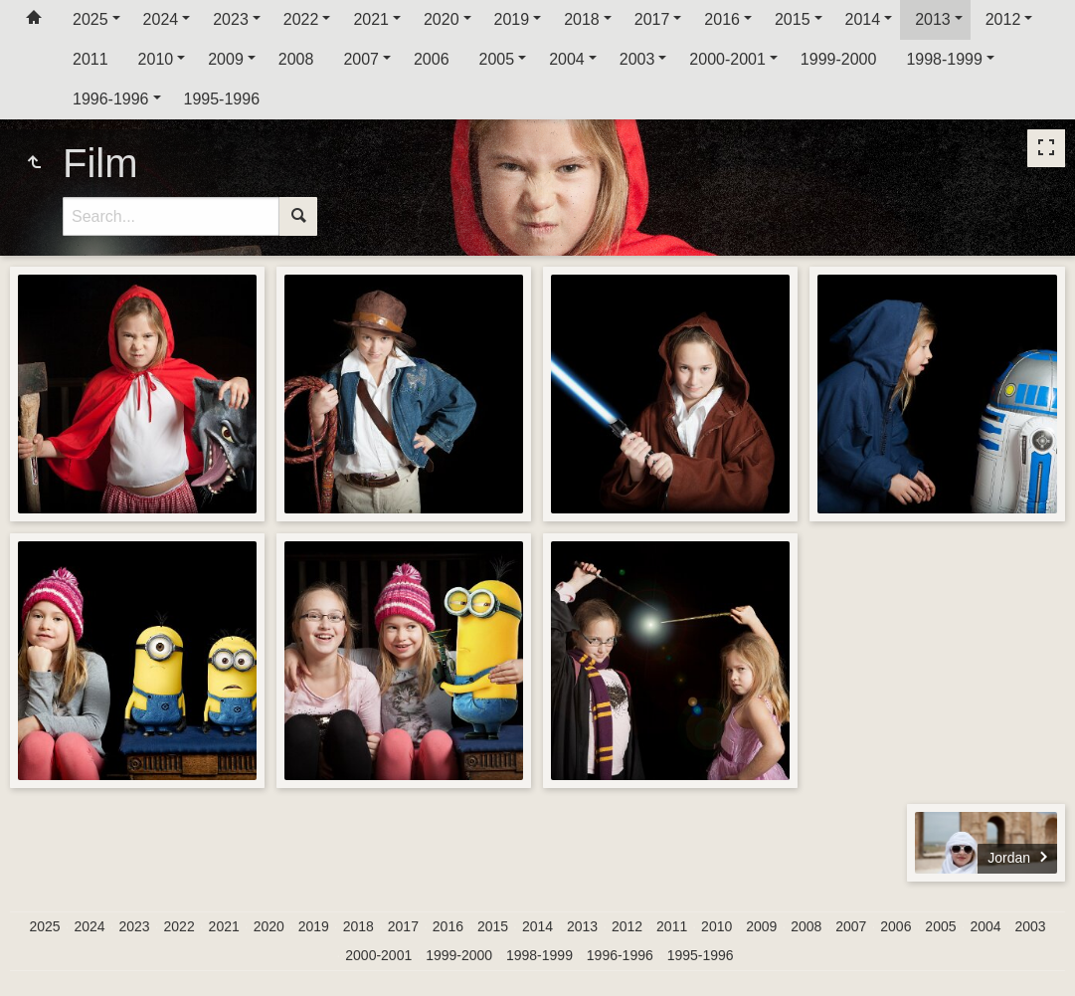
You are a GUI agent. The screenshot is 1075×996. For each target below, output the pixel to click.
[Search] (171, 216)
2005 (497, 59)
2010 (156, 59)
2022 (301, 19)
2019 (512, 19)
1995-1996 (222, 99)
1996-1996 (111, 99)
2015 (792, 19)
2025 (90, 19)
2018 (582, 19)
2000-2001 (727, 59)
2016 (722, 19)
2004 (567, 59)
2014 (863, 19)
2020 (441, 19)
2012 (1003, 19)
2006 (431, 59)
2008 (296, 59)
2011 (90, 59)
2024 (161, 19)
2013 (933, 19)
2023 (231, 19)
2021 (371, 19)
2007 (361, 59)
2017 (652, 19)
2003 (637, 59)
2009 (226, 59)
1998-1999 (944, 59)
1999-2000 (839, 59)
